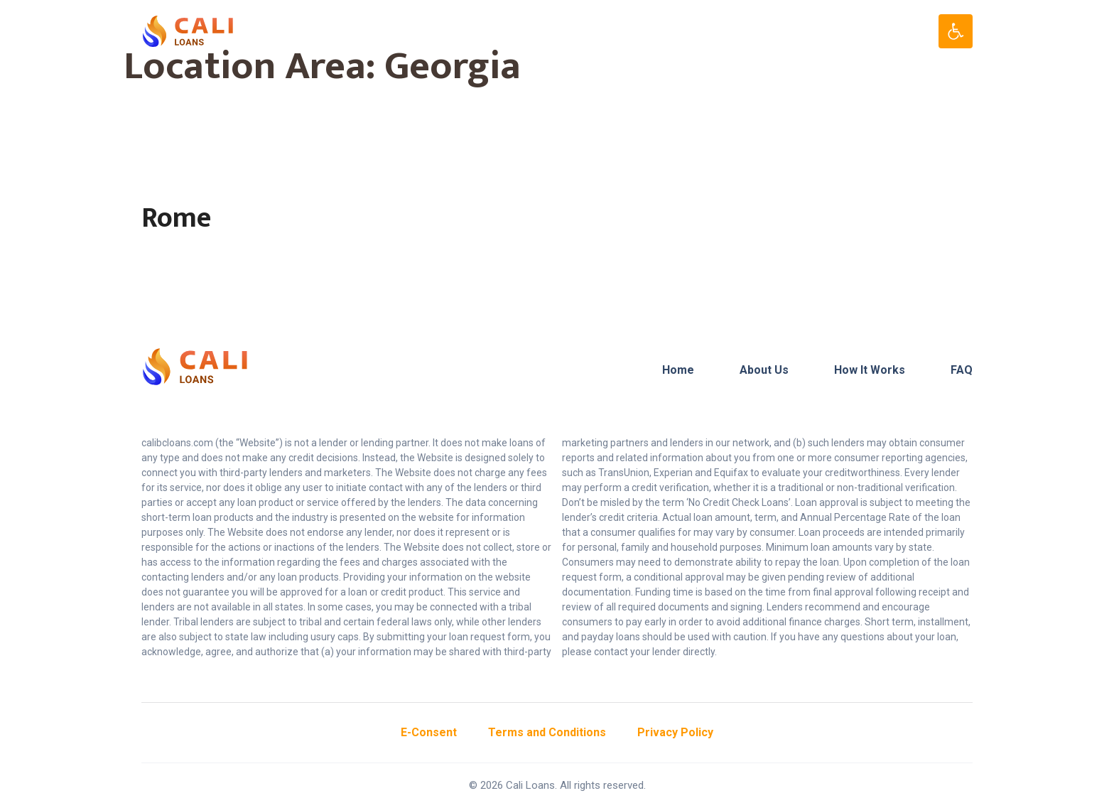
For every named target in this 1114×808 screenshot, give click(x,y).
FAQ (962, 370)
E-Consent (429, 732)
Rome (176, 218)
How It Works (869, 370)
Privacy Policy (675, 732)
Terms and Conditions (547, 732)
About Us (764, 370)
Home (678, 370)
